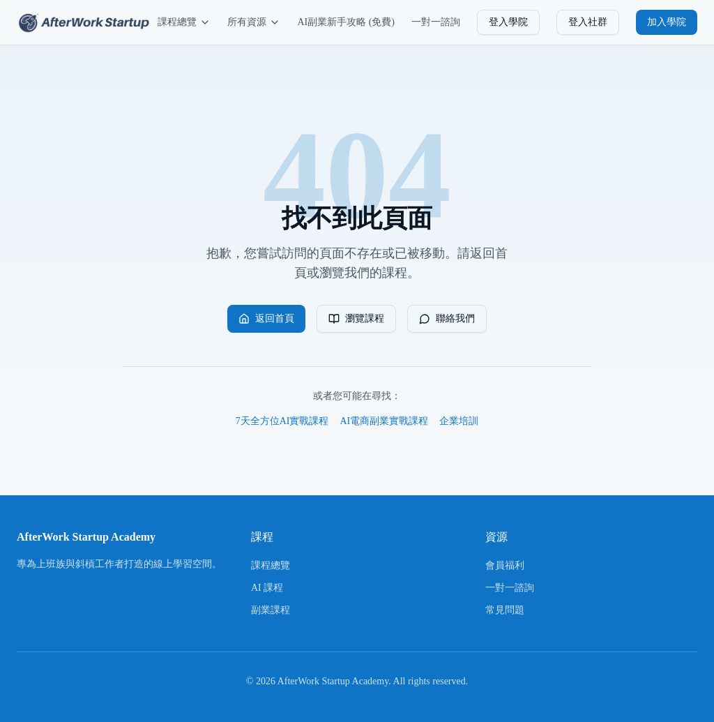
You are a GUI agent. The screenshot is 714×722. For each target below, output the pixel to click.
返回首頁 (266, 318)
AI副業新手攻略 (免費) (346, 22)
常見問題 (504, 610)
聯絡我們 (447, 318)
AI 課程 (267, 587)
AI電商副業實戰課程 (384, 421)
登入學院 (508, 22)
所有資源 (253, 22)
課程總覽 (184, 22)
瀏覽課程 (356, 318)
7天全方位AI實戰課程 (282, 421)
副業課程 (270, 610)
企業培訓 (458, 421)
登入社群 (587, 22)
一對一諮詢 (435, 22)
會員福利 (504, 565)
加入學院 (666, 22)
